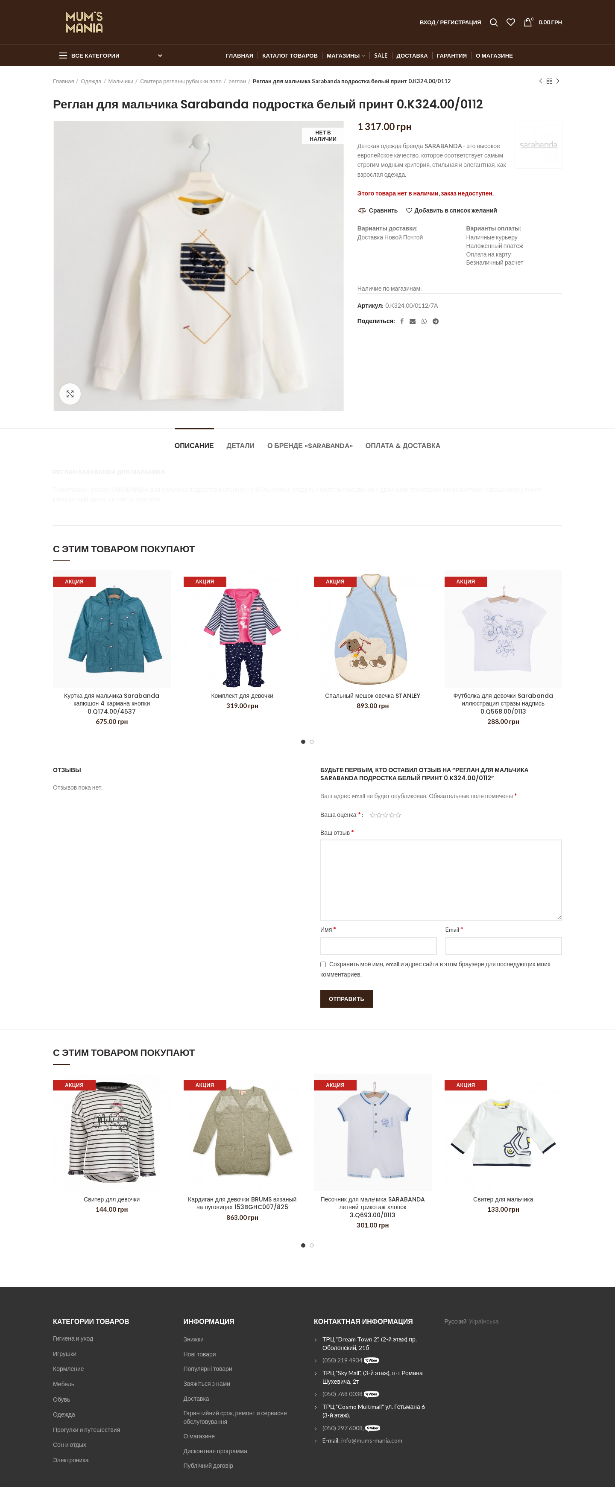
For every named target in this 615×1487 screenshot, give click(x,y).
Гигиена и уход (73, 1338)
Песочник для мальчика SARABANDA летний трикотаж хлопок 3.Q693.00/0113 (372, 1207)
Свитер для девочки (112, 1199)
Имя (328, 929)
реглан (237, 81)
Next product (557, 81)
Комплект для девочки (242, 696)
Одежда (91, 81)
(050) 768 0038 (342, 1393)
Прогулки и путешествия (86, 1429)
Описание (194, 446)
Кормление (68, 1368)
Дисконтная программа (215, 1451)
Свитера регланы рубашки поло (181, 81)
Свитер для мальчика (503, 1199)
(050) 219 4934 (342, 1360)
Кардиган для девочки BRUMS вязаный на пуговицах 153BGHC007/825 (242, 1203)
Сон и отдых (69, 1444)
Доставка (196, 1398)
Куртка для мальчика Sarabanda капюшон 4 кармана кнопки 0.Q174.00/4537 (111, 703)
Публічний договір (208, 1465)
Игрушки (64, 1353)
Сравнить (383, 210)
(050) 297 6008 (342, 1428)
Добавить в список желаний (455, 210)
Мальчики (121, 81)
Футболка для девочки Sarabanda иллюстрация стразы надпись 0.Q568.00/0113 (503, 703)
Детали (241, 446)
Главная (63, 81)
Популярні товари (208, 1368)
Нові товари (200, 1354)
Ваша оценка (340, 814)
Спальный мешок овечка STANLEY (372, 696)
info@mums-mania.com (371, 1440)
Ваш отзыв (337, 832)
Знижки (194, 1339)
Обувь (61, 1399)
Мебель (63, 1384)
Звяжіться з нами (207, 1383)
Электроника (71, 1460)
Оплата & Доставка (403, 446)
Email (454, 929)
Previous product (540, 81)
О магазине (199, 1436)
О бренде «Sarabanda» (310, 446)
